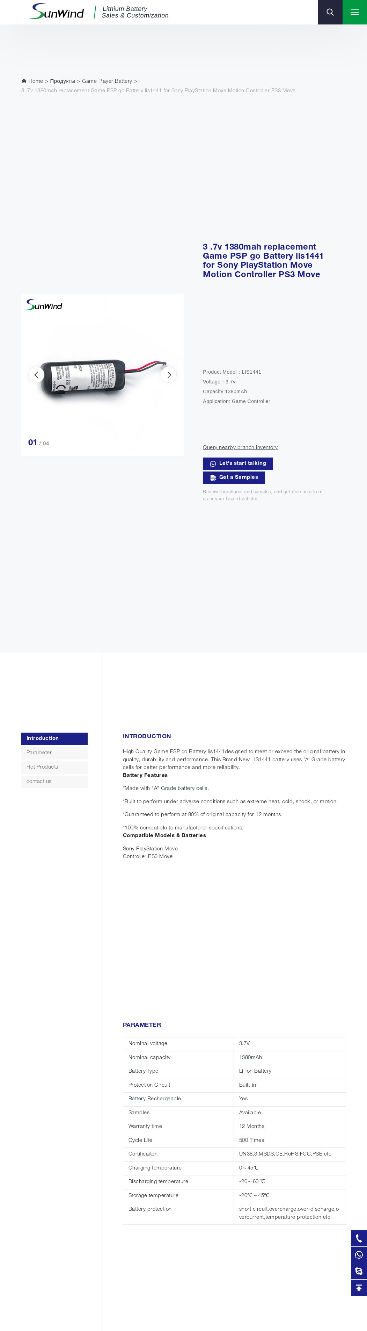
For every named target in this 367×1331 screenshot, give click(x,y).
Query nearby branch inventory (240, 448)
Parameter (39, 753)
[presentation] (36, 375)
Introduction (43, 738)
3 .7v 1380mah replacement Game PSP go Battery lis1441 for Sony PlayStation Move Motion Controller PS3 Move (158, 91)
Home (32, 81)
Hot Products (42, 767)
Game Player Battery (107, 81)
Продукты (62, 81)
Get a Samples (234, 478)
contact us (39, 781)
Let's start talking (238, 464)
